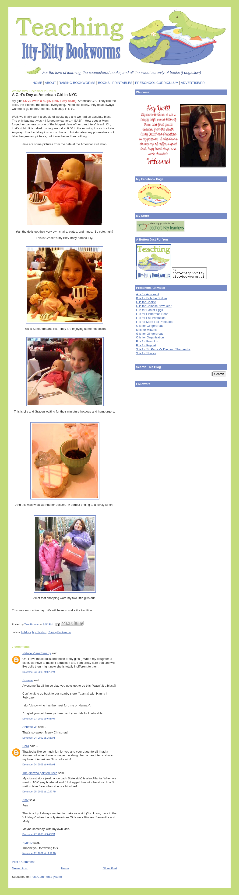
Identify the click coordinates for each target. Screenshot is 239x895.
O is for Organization (150, 337)
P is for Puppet (146, 345)
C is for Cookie (146, 302)
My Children (39, 632)
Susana (27, 680)
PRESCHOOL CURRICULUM (156, 83)
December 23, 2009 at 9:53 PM (38, 718)
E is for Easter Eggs (149, 310)
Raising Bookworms (59, 632)
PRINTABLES (122, 83)
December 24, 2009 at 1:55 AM (38, 738)
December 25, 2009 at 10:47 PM (39, 791)
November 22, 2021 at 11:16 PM (39, 853)
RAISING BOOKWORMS (77, 83)
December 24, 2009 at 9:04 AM (38, 764)
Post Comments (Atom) (46, 876)
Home (65, 868)
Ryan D (27, 842)
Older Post (110, 868)
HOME (37, 83)
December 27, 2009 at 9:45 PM (38, 834)
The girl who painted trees (39, 773)
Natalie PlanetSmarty (36, 653)
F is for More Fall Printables (154, 322)
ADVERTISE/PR (193, 83)
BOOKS (104, 83)
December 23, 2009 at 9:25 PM (38, 672)
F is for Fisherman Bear (152, 314)
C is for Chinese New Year (154, 306)
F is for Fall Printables (150, 318)
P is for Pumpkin (147, 341)
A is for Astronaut (147, 294)
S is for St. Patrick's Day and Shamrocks (163, 349)
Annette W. (29, 727)
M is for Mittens (146, 329)
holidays (26, 632)
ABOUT (50, 83)
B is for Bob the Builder (151, 298)
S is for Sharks (146, 353)
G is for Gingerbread (150, 325)
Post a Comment (23, 862)
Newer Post (20, 868)
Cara (25, 746)
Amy (25, 800)
